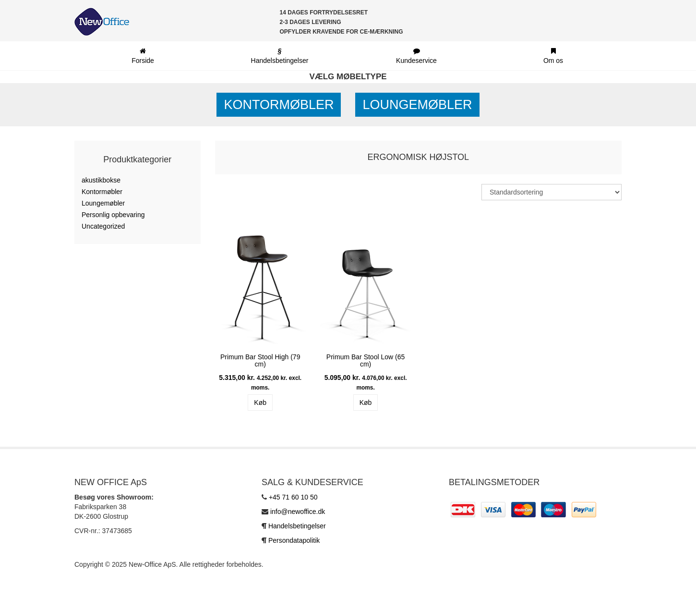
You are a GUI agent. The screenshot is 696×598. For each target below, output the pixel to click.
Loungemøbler (417, 105)
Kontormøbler (279, 105)
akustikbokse (101, 180)
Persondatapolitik (294, 540)
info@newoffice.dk (297, 511)
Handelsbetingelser (297, 526)
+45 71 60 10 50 (293, 497)
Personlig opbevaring (113, 215)
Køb (260, 402)
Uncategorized (103, 226)
